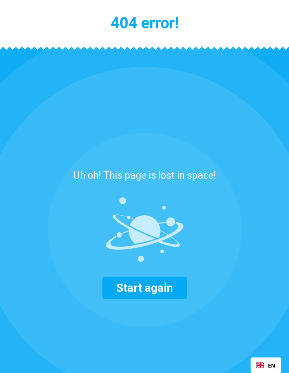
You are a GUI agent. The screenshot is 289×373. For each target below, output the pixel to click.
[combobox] (266, 365)
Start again (144, 288)
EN (265, 365)
